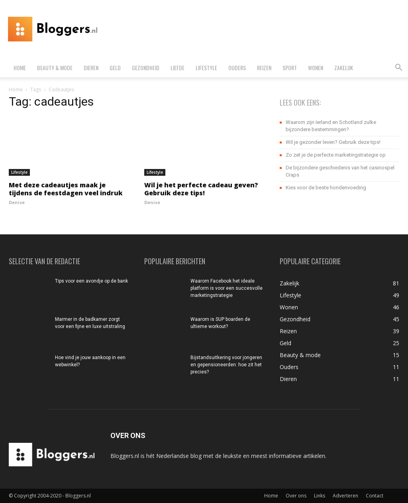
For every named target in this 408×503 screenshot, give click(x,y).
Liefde (177, 67)
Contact (374, 495)
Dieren (91, 67)
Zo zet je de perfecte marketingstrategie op (336, 155)
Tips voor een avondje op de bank (91, 281)
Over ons (296, 495)
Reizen (264, 67)
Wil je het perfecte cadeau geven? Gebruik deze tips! (201, 189)
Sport (289, 67)
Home (20, 67)
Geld (115, 67)
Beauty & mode (55, 67)
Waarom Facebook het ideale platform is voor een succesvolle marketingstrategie (226, 288)
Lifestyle (206, 67)
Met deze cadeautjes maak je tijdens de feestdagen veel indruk (66, 189)
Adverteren (345, 495)
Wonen (315, 67)
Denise (17, 202)
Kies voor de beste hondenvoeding (326, 188)
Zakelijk (343, 67)
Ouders (237, 67)
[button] (398, 68)
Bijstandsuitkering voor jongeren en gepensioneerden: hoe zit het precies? (226, 365)
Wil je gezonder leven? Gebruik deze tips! (333, 142)
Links (319, 495)
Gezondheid (145, 67)
